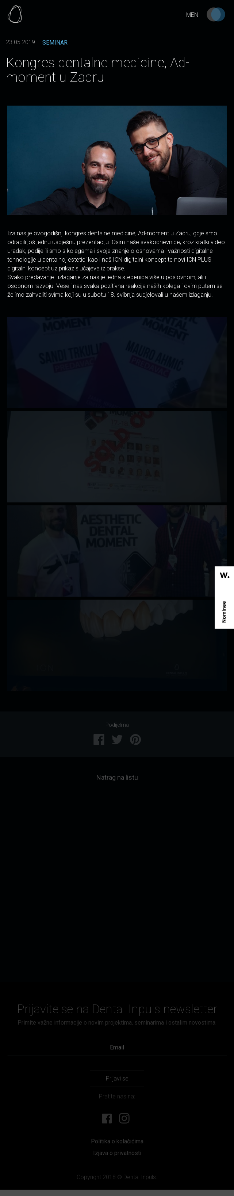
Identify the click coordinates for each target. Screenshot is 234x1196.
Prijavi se (117, 1080)
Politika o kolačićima (117, 1144)
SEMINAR (55, 42)
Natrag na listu (117, 780)
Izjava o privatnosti (117, 1155)
